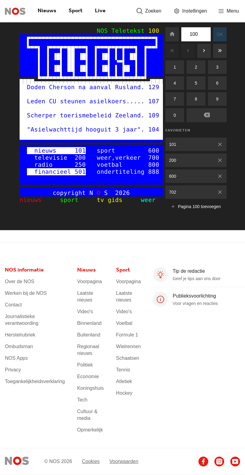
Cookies (91, 461)
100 (153, 30)
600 (172, 176)
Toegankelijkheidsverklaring (35, 381)
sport (74, 199)
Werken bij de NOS (26, 293)
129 (153, 87)
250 (80, 164)
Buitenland (88, 334)
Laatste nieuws (85, 296)
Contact (13, 304)
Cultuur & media (87, 415)
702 (172, 192)
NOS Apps (16, 358)
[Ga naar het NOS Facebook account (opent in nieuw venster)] (203, 461)
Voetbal (124, 323)
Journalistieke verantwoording (21, 320)
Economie (88, 376)
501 (80, 171)
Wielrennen (128, 346)
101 (172, 144)
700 (153, 157)
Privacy (13, 369)
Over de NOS (19, 281)
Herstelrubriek (20, 334)
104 (153, 129)
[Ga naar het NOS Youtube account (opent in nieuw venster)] (235, 461)
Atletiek (124, 381)
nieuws (36, 199)
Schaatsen (127, 358)
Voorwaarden (123, 461)
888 (153, 171)
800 (153, 164)
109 (153, 115)
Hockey (124, 393)
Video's (85, 311)
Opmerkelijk (90, 429)
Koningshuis (90, 388)
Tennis (123, 369)
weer (143, 199)
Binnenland (89, 323)
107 (153, 101)
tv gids (111, 199)
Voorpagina (89, 281)
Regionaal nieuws (88, 350)
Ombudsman (19, 346)
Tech (82, 399)
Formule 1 (127, 334)
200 (172, 160)
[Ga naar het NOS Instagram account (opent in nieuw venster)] (219, 461)
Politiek (85, 364)
